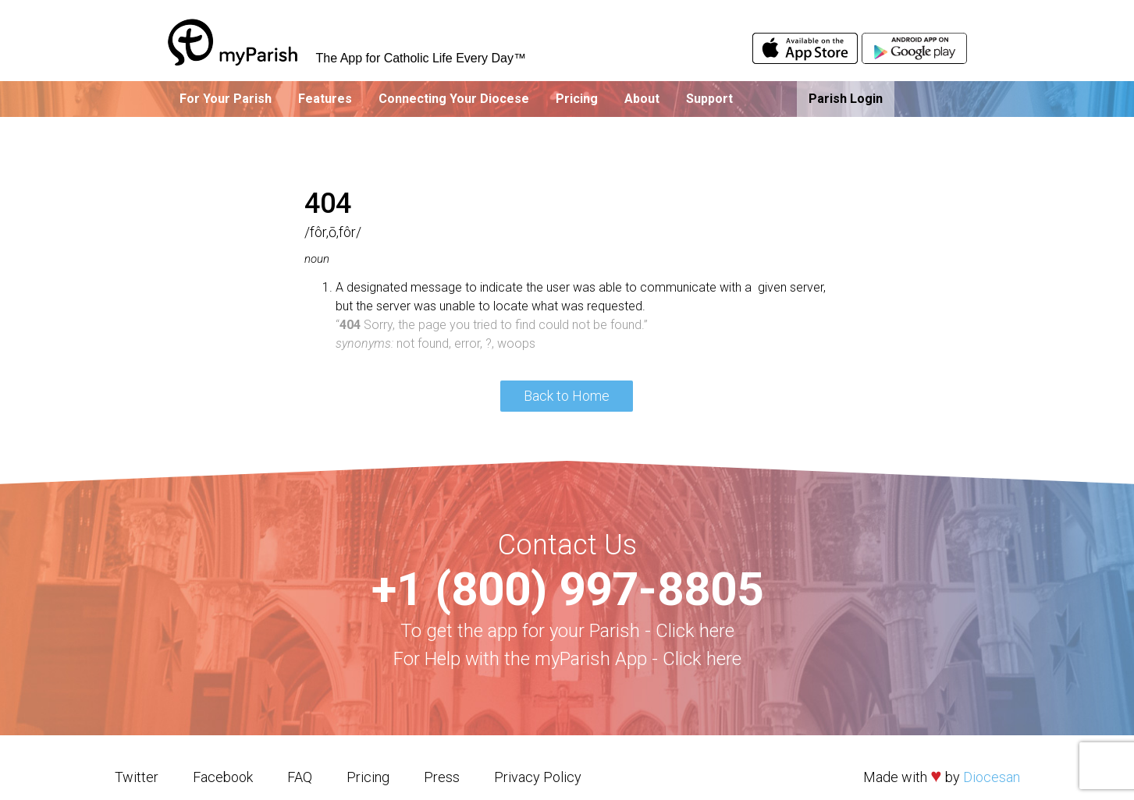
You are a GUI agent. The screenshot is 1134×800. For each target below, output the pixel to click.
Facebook (223, 777)
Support (709, 98)
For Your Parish (226, 98)
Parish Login (846, 98)
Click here (695, 631)
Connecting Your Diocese (454, 98)
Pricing (577, 98)
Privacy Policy (537, 777)
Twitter (136, 777)
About (641, 98)
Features (325, 98)
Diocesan (991, 777)
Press (442, 777)
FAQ (299, 777)
